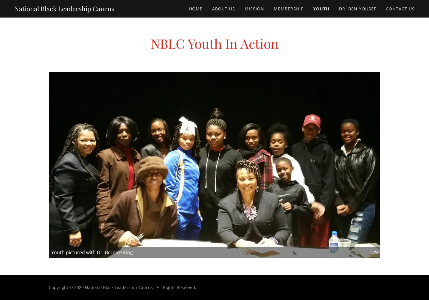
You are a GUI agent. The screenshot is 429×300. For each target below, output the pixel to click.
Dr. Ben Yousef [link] (357, 9)
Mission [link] (254, 9)
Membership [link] (289, 9)
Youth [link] (321, 9)
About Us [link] (223, 9)
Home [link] (196, 9)
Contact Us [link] (400, 9)
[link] (64, 9)
